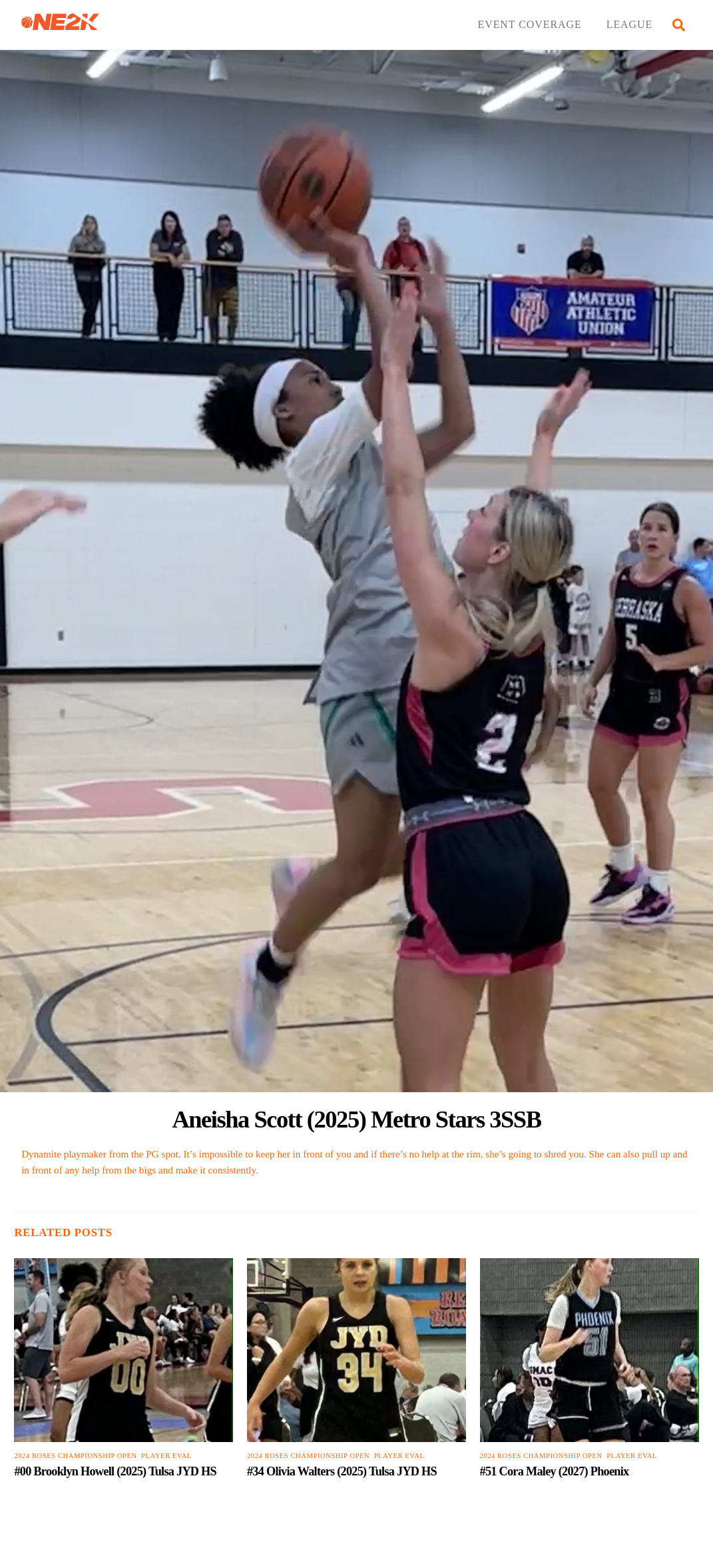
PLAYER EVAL (166, 1455)
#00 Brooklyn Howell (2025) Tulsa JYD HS (115, 1471)
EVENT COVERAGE (529, 24)
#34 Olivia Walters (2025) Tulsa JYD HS (342, 1471)
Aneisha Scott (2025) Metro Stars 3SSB (356, 1119)
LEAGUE (629, 24)
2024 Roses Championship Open (75, 1455)
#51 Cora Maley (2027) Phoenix (554, 1471)
